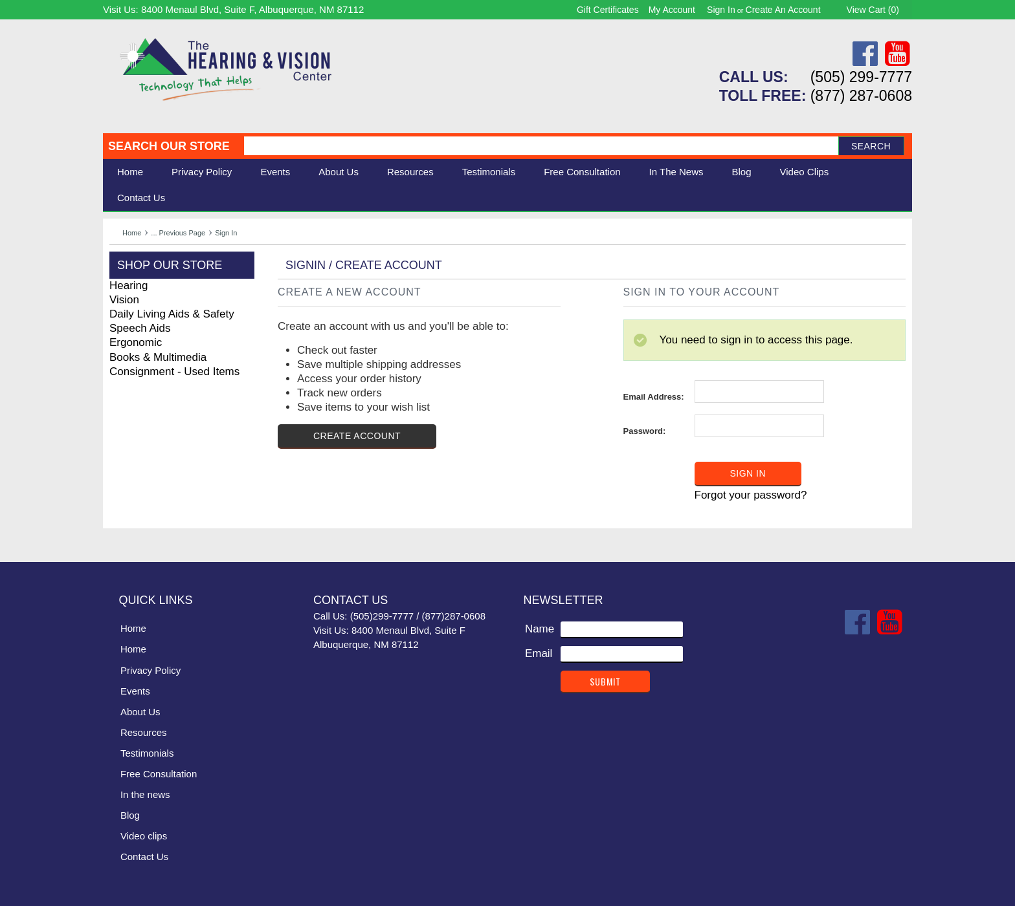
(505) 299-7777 (861, 77)
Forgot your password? (751, 495)
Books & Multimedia (157, 357)
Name (539, 629)
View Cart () (873, 10)
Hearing (128, 285)
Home (130, 171)
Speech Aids (140, 328)
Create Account (357, 436)
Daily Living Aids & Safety (171, 314)
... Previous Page (178, 233)
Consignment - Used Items (174, 371)
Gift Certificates (608, 10)
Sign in (721, 10)
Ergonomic (135, 342)
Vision (124, 300)
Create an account (783, 10)
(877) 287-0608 (861, 95)
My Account (672, 10)
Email (539, 653)
